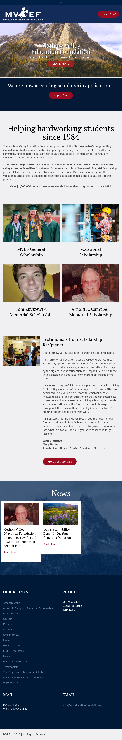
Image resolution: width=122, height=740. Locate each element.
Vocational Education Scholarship (23, 677)
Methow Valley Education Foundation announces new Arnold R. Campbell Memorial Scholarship (20, 537)
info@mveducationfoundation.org (82, 705)
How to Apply (11, 645)
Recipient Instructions (16, 661)
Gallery (7, 629)
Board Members (12, 613)
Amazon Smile (11, 603)
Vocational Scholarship (90, 252)
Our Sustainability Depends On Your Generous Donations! (58, 533)
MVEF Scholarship (14, 651)
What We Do (10, 683)
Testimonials (10, 667)
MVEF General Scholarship (31, 252)
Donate (7, 624)
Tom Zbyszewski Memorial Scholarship (31, 312)
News (6, 656)
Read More (10, 552)
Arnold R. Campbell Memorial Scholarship (90, 312)
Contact (7, 619)
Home (6, 640)
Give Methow (11, 635)
